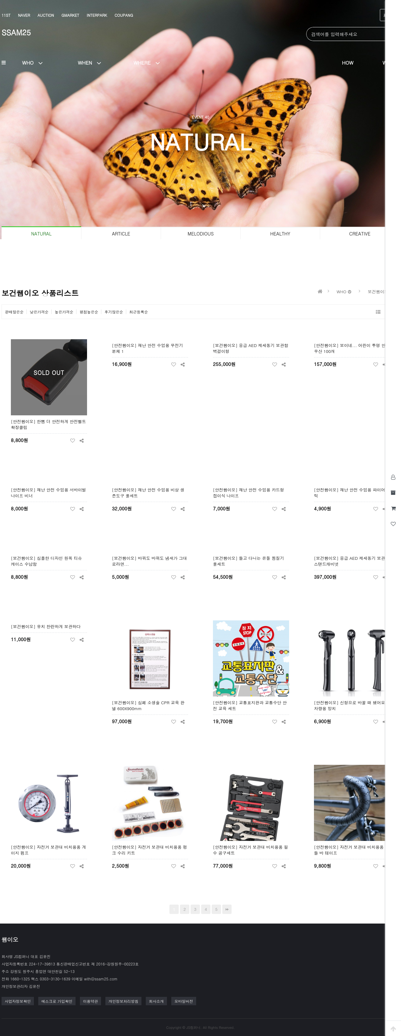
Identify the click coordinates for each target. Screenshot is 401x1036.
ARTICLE (121, 233)
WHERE (148, 62)
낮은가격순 (39, 311)
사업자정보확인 (18, 1001)
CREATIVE (359, 233)
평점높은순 (89, 311)
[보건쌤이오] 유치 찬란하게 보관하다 (46, 626)
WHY (387, 62)
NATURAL (41, 233)
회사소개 (156, 1001)
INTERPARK (97, 15)
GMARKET (70, 15)
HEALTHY (280, 233)
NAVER (24, 15)
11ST (6, 15)
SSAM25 (16, 32)
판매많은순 (14, 311)
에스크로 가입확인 (56, 1001)
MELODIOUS (201, 233)
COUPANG (123, 15)
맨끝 (227, 909)
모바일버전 (183, 1001)
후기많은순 (113, 311)
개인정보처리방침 (123, 1001)
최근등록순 (138, 311)
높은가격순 (64, 311)
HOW (347, 62)
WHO (35, 62)
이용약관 (90, 1001)
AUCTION (46, 15)
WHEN (92, 62)
